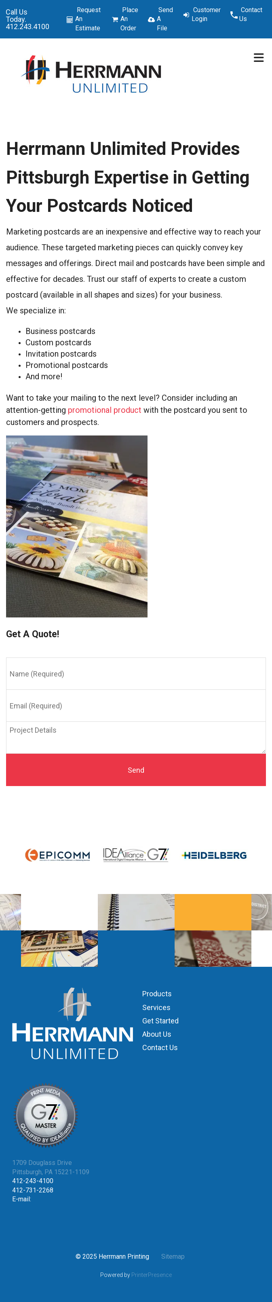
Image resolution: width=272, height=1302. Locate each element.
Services (156, 1007)
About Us (156, 1034)
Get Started (160, 1021)
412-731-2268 (32, 1190)
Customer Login (206, 14)
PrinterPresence (151, 1275)
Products (157, 993)
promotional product (104, 410)
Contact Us (250, 14)
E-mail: (21, 1199)
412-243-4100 (32, 1181)
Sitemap (173, 1256)
